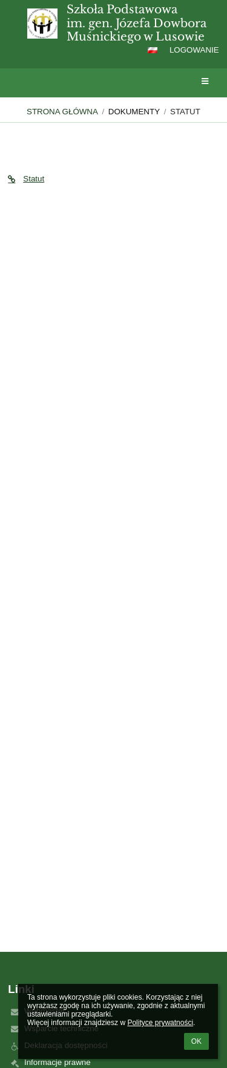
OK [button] (196, 1041)
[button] (152, 50)
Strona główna (62, 111)
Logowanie (194, 49)
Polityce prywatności (160, 1022)
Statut (185, 111)
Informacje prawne (57, 1062)
